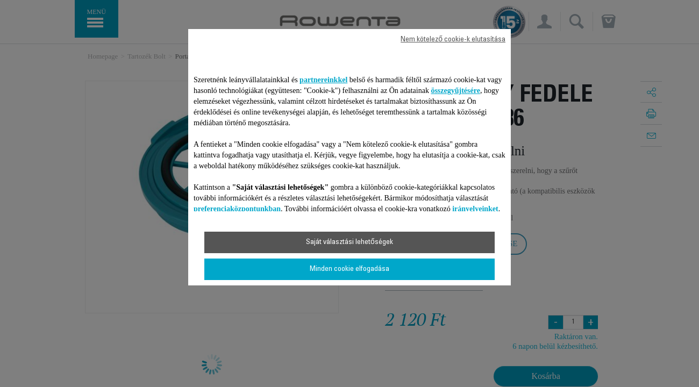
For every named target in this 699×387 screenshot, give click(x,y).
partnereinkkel (323, 80)
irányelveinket (475, 209)
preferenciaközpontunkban (237, 209)
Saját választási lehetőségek (349, 242)
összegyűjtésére (455, 91)
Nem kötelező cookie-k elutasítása (453, 40)
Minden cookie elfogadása (349, 269)
